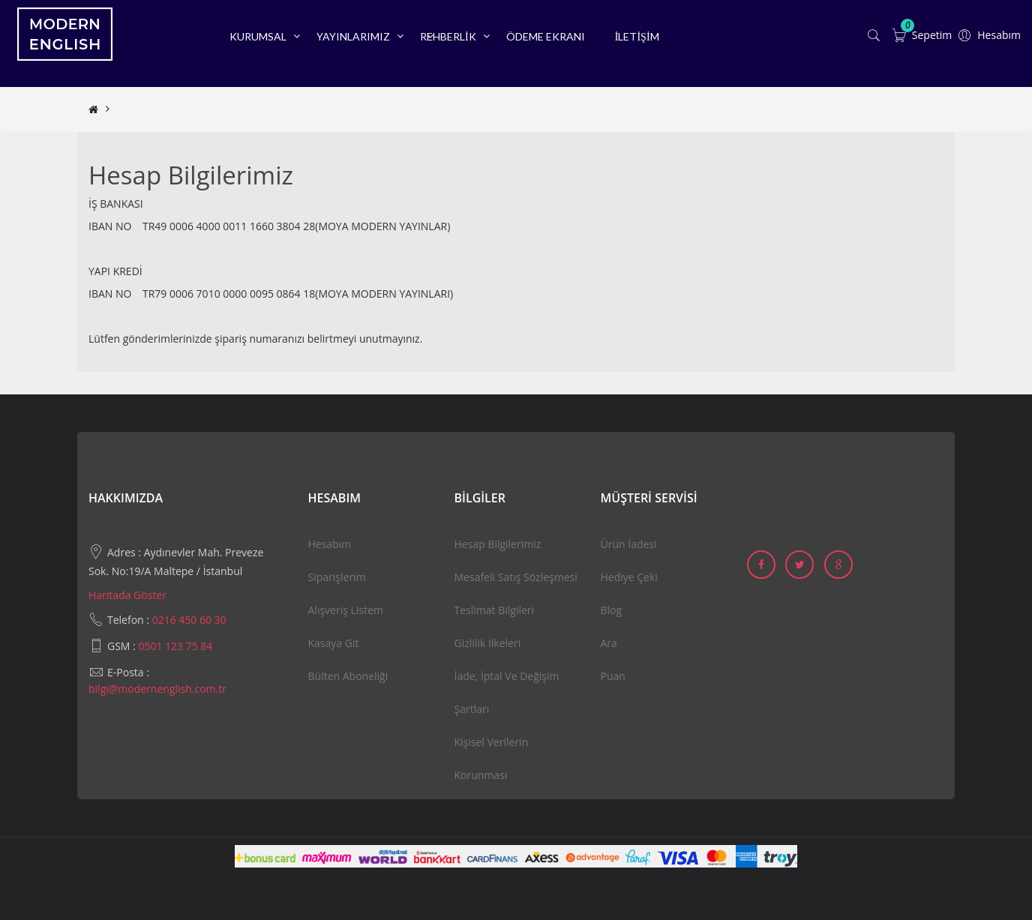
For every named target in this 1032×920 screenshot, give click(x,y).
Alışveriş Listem (345, 610)
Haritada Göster (127, 595)
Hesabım (330, 544)
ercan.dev (550, 905)
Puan (613, 676)
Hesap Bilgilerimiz (159, 109)
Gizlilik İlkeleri (487, 643)
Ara (609, 643)
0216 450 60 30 (189, 620)
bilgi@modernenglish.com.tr (157, 689)
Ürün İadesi (629, 544)
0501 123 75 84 (175, 646)
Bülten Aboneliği (348, 676)
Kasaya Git (333, 643)
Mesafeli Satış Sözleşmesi (516, 577)
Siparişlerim (337, 577)
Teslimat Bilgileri (494, 610)
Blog (611, 610)
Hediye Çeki (629, 577)
